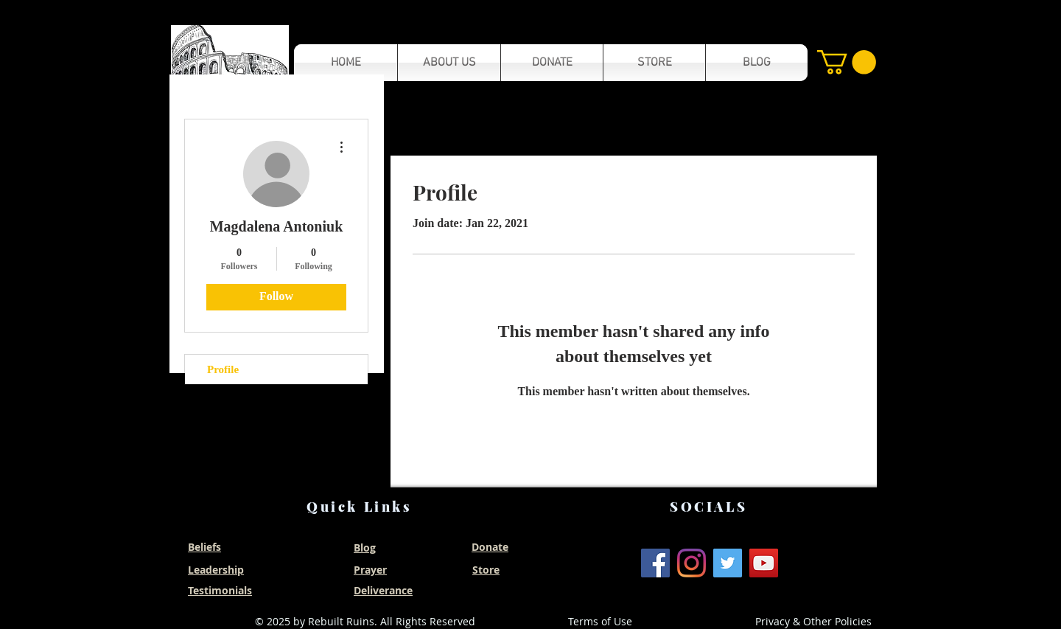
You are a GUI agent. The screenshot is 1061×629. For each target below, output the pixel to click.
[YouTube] (763, 563)
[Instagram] (691, 563)
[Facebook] (655, 563)
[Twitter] (727, 563)
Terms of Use (600, 621)
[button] (230, 62)
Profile (223, 369)
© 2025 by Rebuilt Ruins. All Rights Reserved (365, 621)
